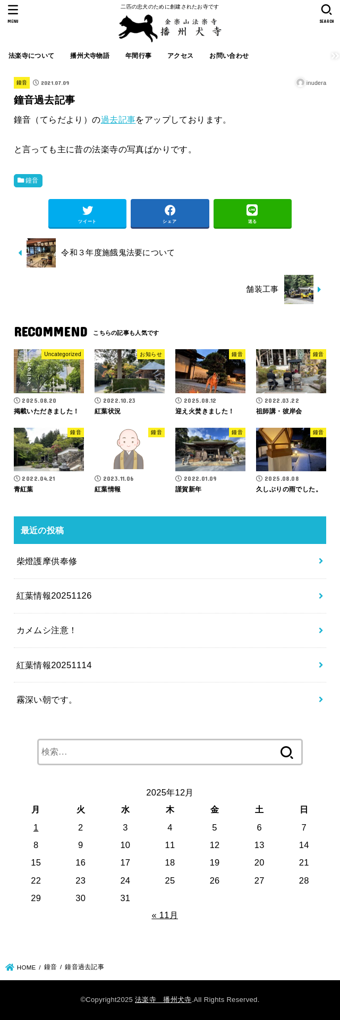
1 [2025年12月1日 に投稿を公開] (35, 827)
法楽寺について (31, 56)
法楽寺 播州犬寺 (163, 1000)
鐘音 (22, 82)
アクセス (180, 56)
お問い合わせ (229, 56)
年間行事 (138, 56)
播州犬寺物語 (89, 56)
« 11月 (164, 915)
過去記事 (118, 119)
